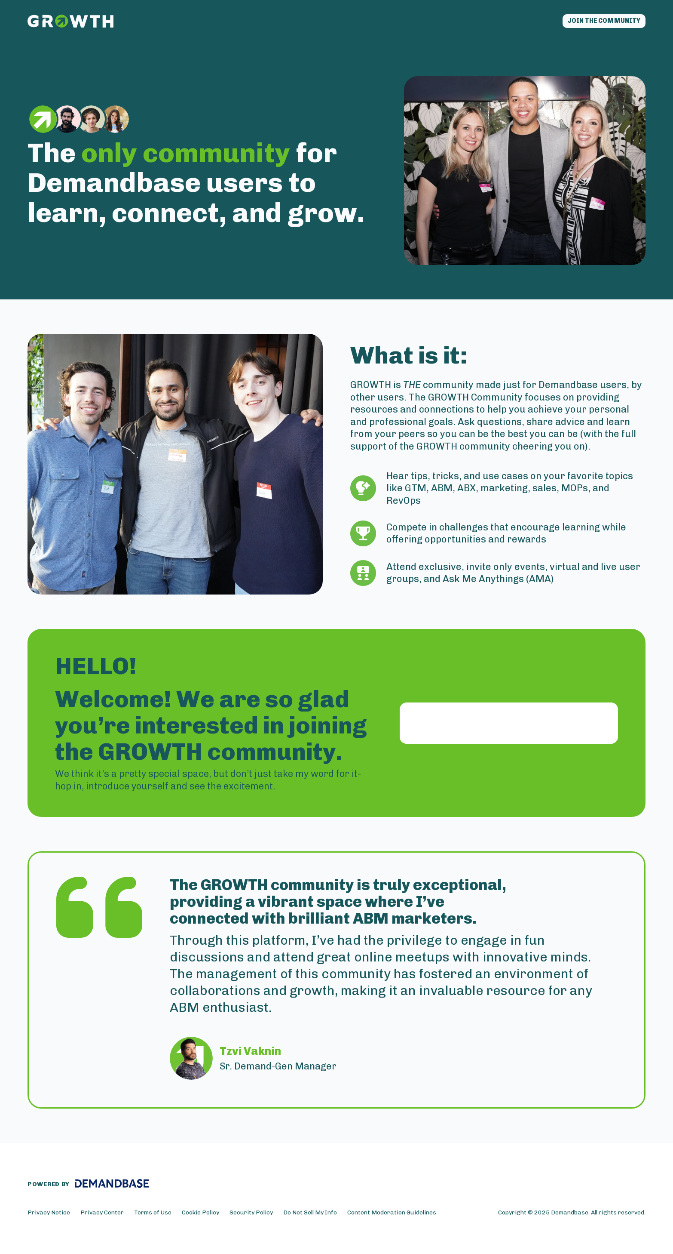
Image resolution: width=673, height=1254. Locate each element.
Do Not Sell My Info (310, 1215)
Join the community (592, 22)
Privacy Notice (49, 1215)
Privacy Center (102, 1215)
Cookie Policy (200, 1215)
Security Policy (251, 1215)
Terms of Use (152, 1215)
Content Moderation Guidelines (391, 1215)
